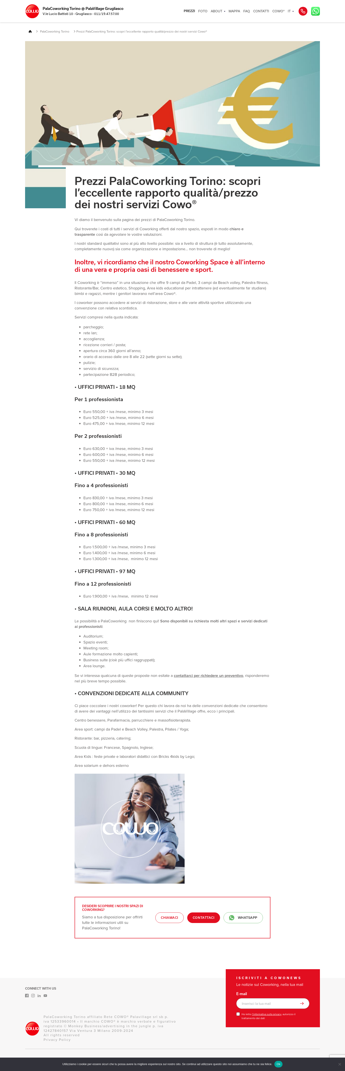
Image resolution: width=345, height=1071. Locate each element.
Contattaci (204, 917)
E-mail (241, 994)
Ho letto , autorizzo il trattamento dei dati (268, 1016)
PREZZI (189, 11)
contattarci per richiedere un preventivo (208, 675)
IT (289, 11)
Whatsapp (243, 917)
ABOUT (216, 11)
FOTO (202, 11)
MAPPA (234, 11)
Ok (278, 1064)
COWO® (278, 11)
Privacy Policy (57, 1039)
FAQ (246, 11)
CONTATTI (261, 11)
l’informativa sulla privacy (266, 1014)
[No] (339, 1064)
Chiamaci (169, 917)
